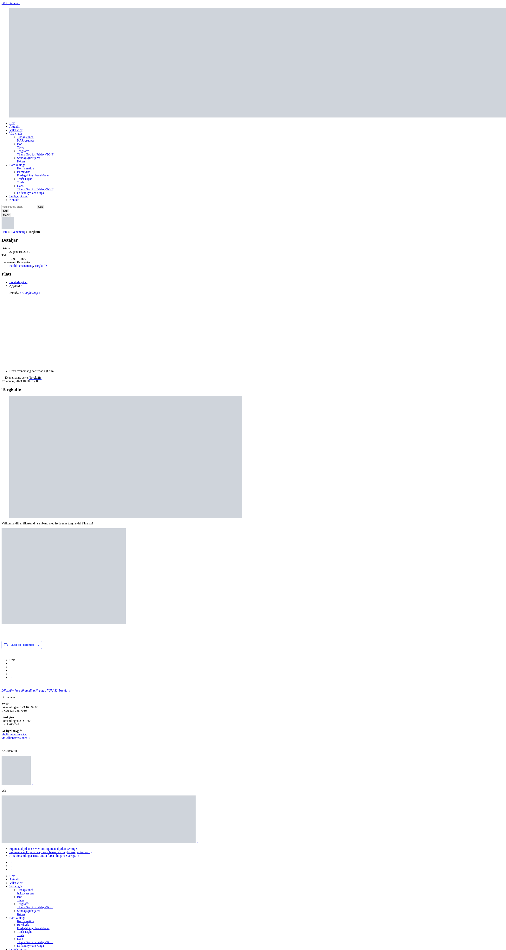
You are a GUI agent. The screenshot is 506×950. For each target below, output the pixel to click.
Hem (12, 123)
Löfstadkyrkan (18, 282)
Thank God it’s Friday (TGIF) (35, 154)
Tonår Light (24, 178)
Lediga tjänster (18, 196)
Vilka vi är (15, 130)
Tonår (20, 182)
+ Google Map (28, 292)
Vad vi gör (15, 133)
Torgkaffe (23, 151)
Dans (20, 185)
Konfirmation (25, 168)
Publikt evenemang (21, 265)
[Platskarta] (253, 331)
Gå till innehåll (11, 3)
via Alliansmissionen (15, 737)
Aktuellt (14, 126)
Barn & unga (17, 165)
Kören (21, 161)
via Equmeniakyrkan (14, 734)
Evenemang (18, 231)
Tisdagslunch (25, 137)
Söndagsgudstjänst (28, 158)
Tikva (20, 147)
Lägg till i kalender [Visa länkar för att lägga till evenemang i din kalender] (22, 644)
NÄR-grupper (25, 140)
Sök (40, 206)
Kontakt (14, 199)
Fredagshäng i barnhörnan (33, 175)
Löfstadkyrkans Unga (30, 192)
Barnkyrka (23, 172)
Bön (19, 144)
